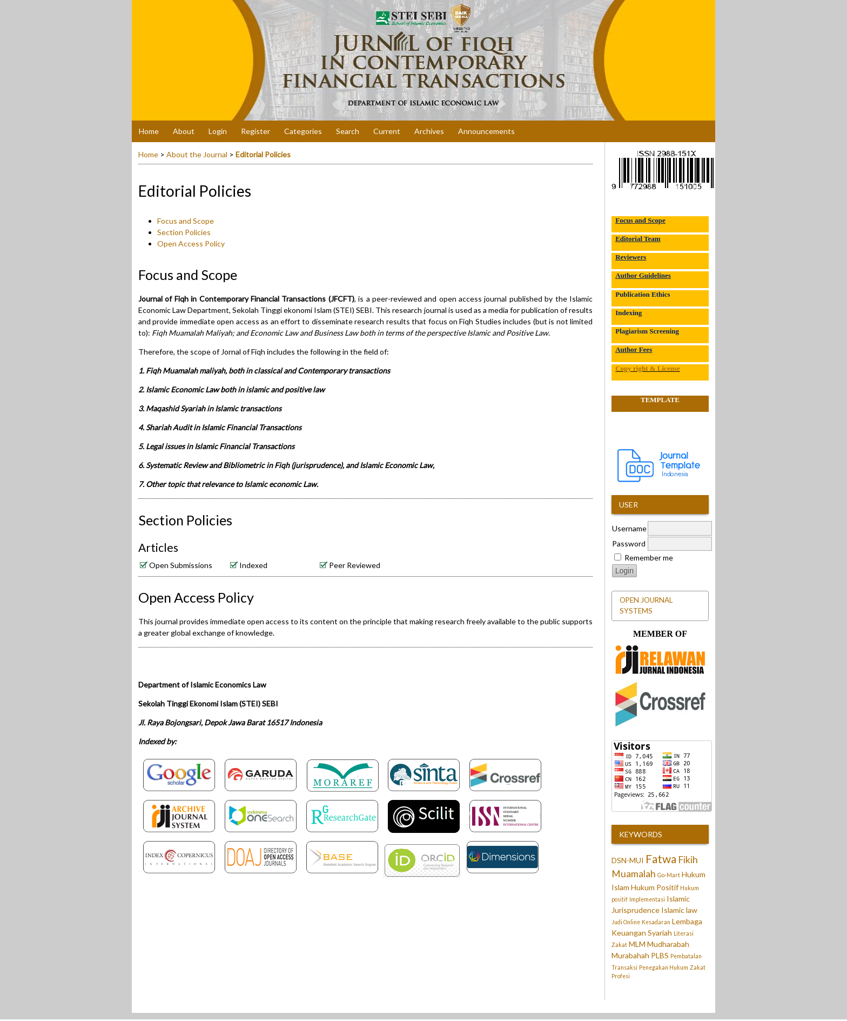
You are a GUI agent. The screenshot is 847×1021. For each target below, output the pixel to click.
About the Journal (196, 154)
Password (629, 543)
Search (347, 131)
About (183, 131)
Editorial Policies (263, 154)
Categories (303, 131)
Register (255, 131)
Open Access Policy (191, 243)
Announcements (486, 131)
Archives (429, 131)
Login (218, 131)
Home (149, 131)
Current (386, 131)
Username (629, 528)
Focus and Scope (185, 220)
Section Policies (184, 232)
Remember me (648, 557)
